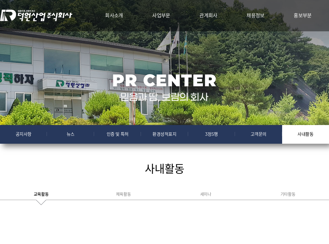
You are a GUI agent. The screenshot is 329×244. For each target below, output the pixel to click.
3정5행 (211, 134)
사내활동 (305, 134)
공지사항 (24, 134)
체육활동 (123, 194)
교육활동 (41, 194)
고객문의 (258, 134)
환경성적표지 (164, 134)
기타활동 (287, 194)
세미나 (205, 194)
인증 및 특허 (118, 134)
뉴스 (71, 134)
